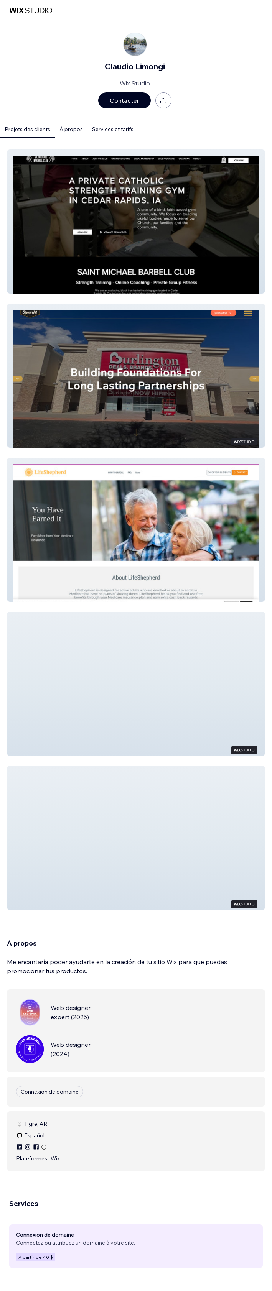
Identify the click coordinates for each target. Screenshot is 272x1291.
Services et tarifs (113, 129)
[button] (136, 221)
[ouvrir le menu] (259, 10)
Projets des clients (27, 129)
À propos (71, 129)
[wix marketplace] (30, 10)
